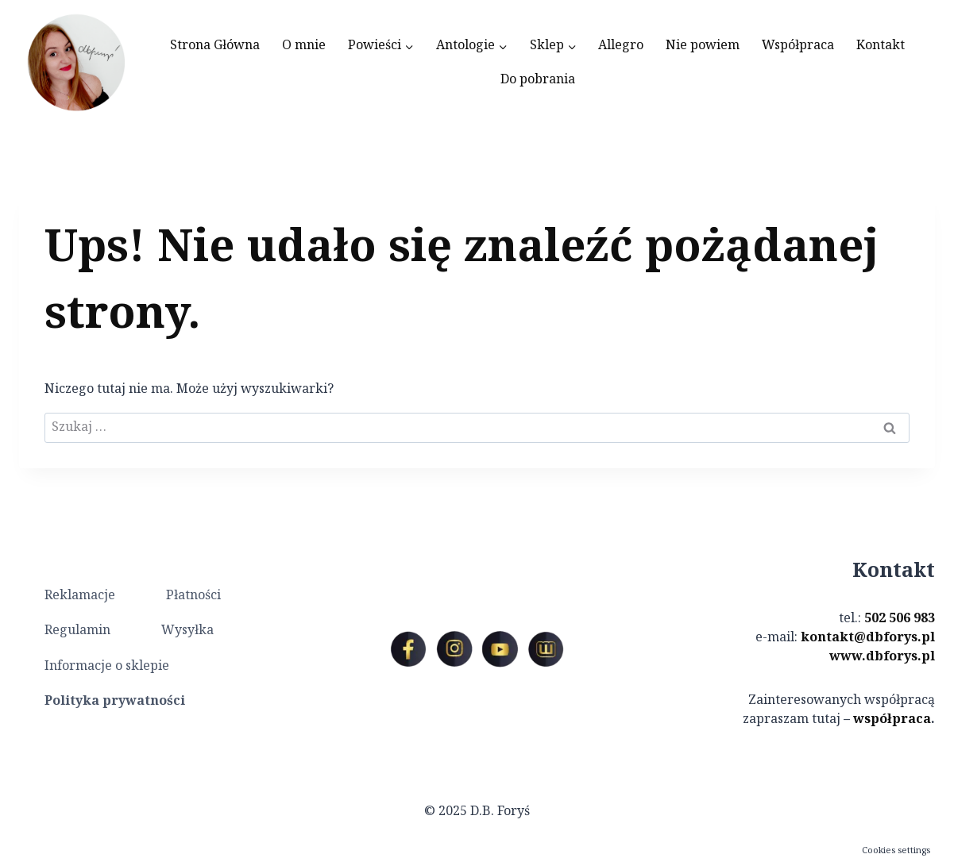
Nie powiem (703, 46)
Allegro (620, 46)
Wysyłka (187, 631)
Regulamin (77, 631)
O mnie (304, 46)
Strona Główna (215, 46)
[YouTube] (499, 649)
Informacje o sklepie (106, 666)
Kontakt (880, 46)
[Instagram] (454, 649)
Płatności (193, 596)
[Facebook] (408, 649)
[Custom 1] (545, 649)
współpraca (892, 719)
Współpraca (798, 46)
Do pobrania (537, 80)
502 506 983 (899, 619)
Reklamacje (79, 596)
